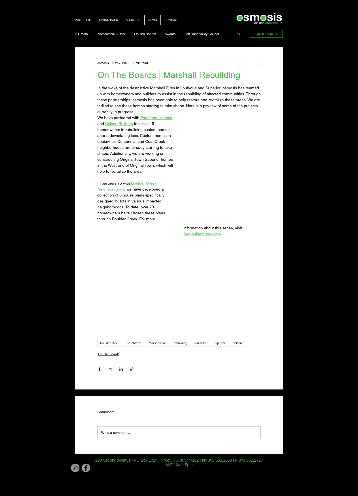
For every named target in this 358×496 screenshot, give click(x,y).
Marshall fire (157, 343)
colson (237, 343)
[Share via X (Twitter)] (110, 369)
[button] (239, 34)
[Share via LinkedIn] (121, 369)
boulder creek (109, 343)
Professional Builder (111, 34)
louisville (200, 343)
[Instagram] (75, 468)
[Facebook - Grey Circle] (86, 468)
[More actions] (258, 63)
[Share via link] (132, 369)
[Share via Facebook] (99, 369)
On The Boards (145, 34)
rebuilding (180, 343)
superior (219, 343)
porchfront (134, 343)
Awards (170, 34)
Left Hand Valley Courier (202, 34)
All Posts (81, 34)
